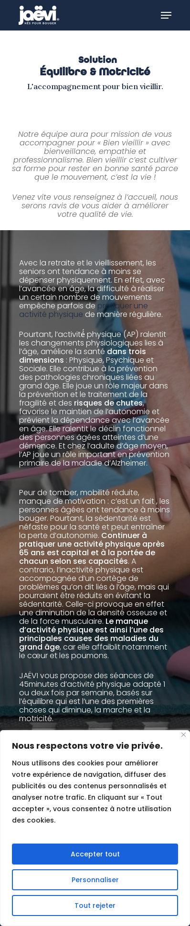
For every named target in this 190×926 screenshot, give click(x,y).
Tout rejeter (95, 905)
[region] (95, 828)
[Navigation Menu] (166, 15)
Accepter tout (95, 854)
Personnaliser (95, 880)
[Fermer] (183, 735)
